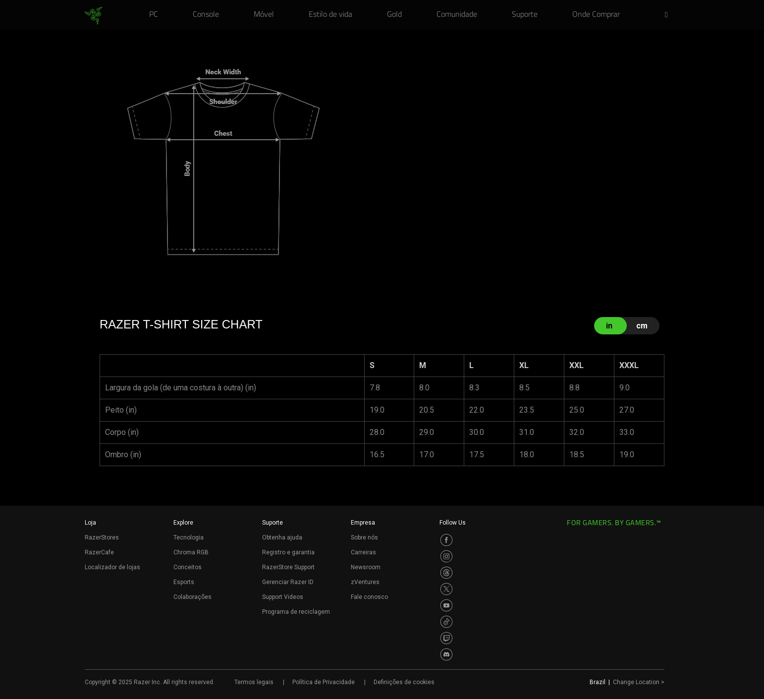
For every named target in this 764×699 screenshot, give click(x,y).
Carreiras (363, 552)
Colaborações (192, 596)
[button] (669, 15)
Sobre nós (364, 537)
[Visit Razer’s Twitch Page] (446, 638)
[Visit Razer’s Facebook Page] (446, 540)
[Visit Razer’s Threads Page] (446, 573)
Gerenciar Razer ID (288, 582)
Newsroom (366, 567)
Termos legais (253, 682)
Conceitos (187, 567)
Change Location (638, 682)
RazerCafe (99, 552)
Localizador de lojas (112, 567)
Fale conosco (369, 596)
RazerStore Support (288, 567)
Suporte (272, 522)
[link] (93, 16)
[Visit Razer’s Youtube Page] (446, 605)
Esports (183, 582)
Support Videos (282, 596)
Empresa (363, 522)
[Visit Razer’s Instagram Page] (446, 556)
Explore (183, 522)
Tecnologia (188, 537)
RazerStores (102, 537)
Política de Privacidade (323, 682)
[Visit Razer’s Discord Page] (446, 654)
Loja (90, 522)
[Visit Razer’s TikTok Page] (446, 622)
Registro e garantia (288, 552)
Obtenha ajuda (282, 537)
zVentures (365, 582)
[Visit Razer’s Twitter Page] (446, 589)
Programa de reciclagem (296, 611)
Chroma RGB (191, 552)
